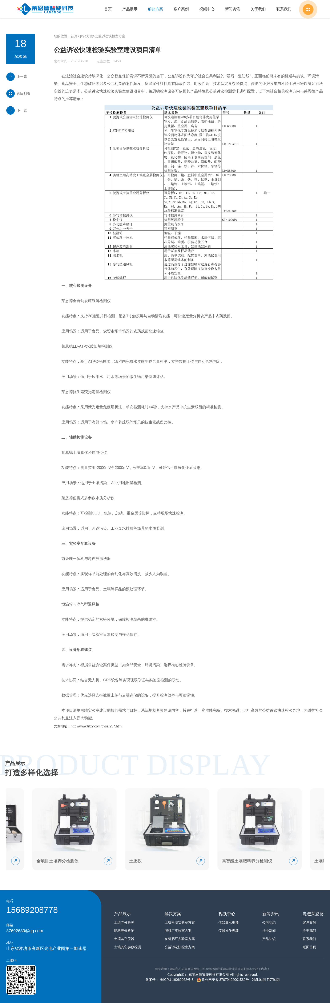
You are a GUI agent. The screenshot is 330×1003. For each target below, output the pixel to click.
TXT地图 (273, 980)
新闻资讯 (232, 9)
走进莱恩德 (313, 913)
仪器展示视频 (228, 922)
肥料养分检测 (124, 930)
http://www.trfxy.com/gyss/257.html (96, 726)
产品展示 (129, 9)
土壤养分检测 (124, 922)
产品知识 (269, 939)
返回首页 (309, 947)
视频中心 (206, 9)
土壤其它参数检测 (127, 947)
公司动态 (269, 922)
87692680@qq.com (24, 930)
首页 (108, 9)
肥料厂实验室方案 (178, 930)
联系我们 (283, 9)
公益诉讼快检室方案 (110, 36)
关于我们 (258, 9)
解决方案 (155, 9)
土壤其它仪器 (124, 939)
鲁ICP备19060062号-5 (176, 980)
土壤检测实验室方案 (180, 922)
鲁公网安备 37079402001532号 (223, 980)
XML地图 (259, 980)
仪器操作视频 (228, 930)
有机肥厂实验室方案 (180, 939)
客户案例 (181, 9)
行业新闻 (269, 930)
